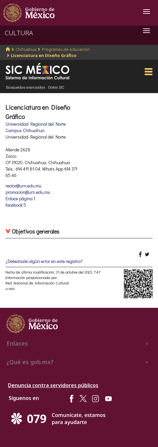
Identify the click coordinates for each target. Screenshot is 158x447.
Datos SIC (56, 87)
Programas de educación (66, 49)
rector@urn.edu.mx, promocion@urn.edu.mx (27, 189)
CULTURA (19, 32)
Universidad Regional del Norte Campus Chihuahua (35, 127)
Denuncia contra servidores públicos (53, 385)
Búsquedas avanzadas (25, 87)
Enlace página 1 (20, 199)
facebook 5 (15, 205)
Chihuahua (26, 49)
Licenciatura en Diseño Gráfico (44, 55)
